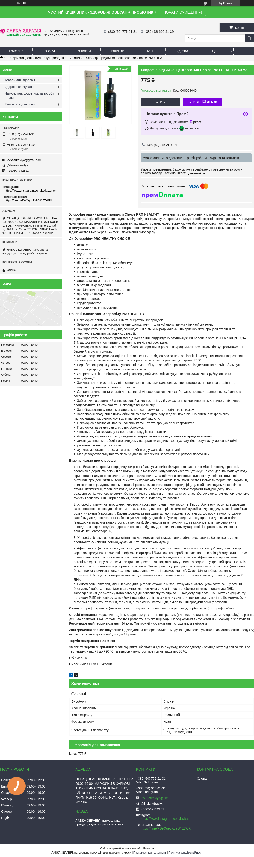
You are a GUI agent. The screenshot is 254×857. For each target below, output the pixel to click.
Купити (160, 102)
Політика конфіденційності (185, 852)
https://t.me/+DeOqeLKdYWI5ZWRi (28, 200)
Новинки (116, 51)
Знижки (84, 51)
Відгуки (182, 51)
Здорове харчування (20, 87)
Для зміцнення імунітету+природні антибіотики (48, 58)
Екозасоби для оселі (20, 104)
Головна (16, 51)
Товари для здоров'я (20, 80)
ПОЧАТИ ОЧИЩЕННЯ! (182, 12)
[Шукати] (249, 38)
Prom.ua (148, 848)
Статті (149, 51)
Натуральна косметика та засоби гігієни (29, 95)
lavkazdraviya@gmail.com (24, 160)
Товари (49, 51)
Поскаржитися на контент (149, 852)
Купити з (202, 102)
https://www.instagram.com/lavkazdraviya (32, 190)
